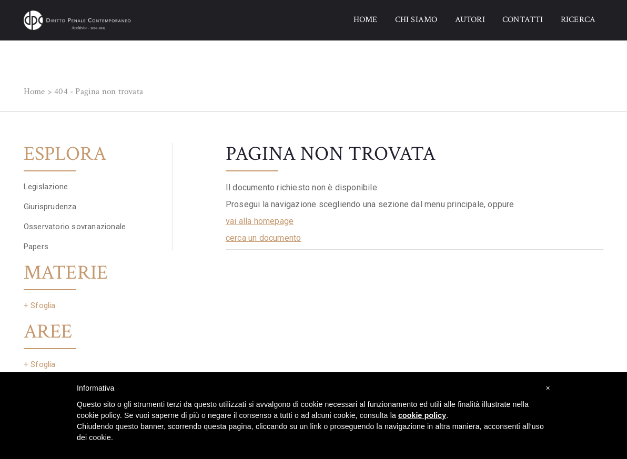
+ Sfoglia (40, 305)
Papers (36, 246)
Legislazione (46, 186)
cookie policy (422, 415)
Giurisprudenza (50, 206)
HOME (365, 19)
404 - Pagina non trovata (98, 91)
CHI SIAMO (416, 19)
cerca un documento (263, 238)
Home (34, 91)
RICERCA (578, 19)
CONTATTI (522, 19)
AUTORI (470, 19)
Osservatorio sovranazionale (75, 226)
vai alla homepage (260, 221)
